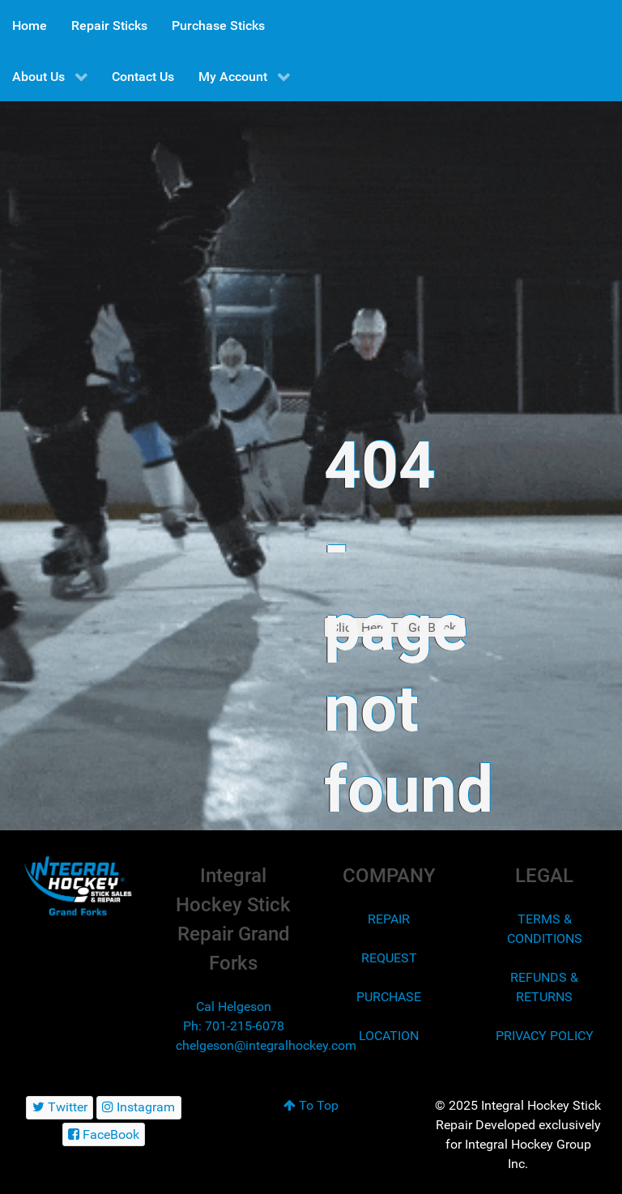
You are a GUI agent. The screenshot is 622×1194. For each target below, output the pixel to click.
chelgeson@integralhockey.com (266, 1045)
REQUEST (389, 958)
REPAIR (389, 919)
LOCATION (389, 1035)
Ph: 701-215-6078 (233, 1026)
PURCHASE (388, 996)
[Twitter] (59, 1107)
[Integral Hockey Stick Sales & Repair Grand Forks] (77, 886)
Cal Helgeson (233, 1006)
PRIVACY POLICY (545, 1035)
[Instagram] (138, 1107)
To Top (311, 1105)
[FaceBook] (104, 1134)
